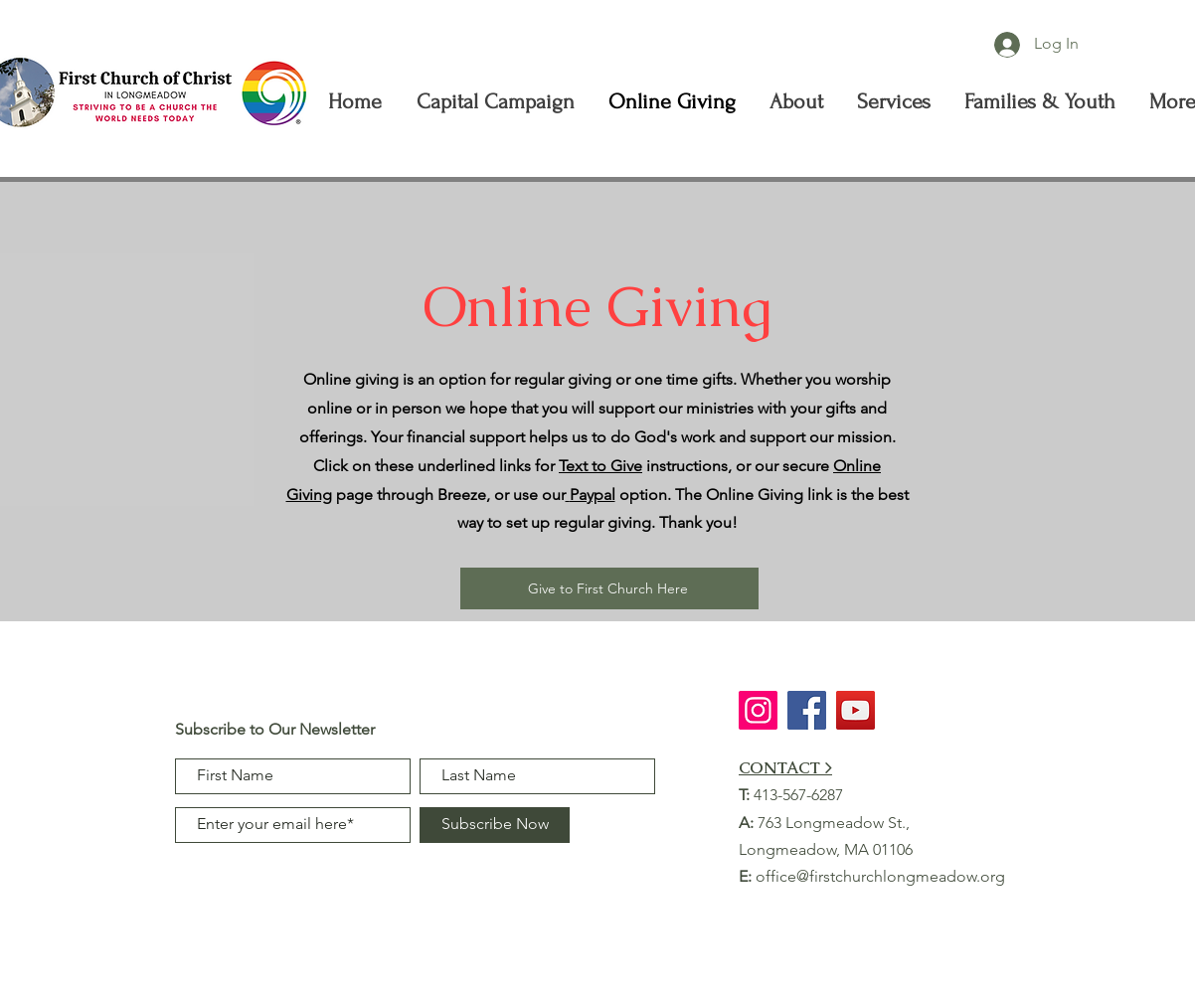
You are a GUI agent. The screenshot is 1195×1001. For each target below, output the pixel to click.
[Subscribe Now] (495, 825)
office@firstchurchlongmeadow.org (880, 876)
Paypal (592, 494)
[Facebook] (806, 710)
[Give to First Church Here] (609, 588)
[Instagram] (758, 710)
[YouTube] (855, 710)
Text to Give (600, 465)
